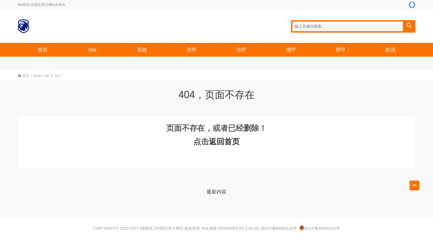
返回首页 (224, 141)
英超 (142, 50)
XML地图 (209, 228)
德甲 (291, 50)
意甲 (192, 50)
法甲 (241, 50)
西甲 (341, 50)
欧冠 (390, 50)
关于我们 (42, 63)
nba (92, 50)
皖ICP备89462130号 (279, 228)
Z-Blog (252, 228)
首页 (42, 50)
